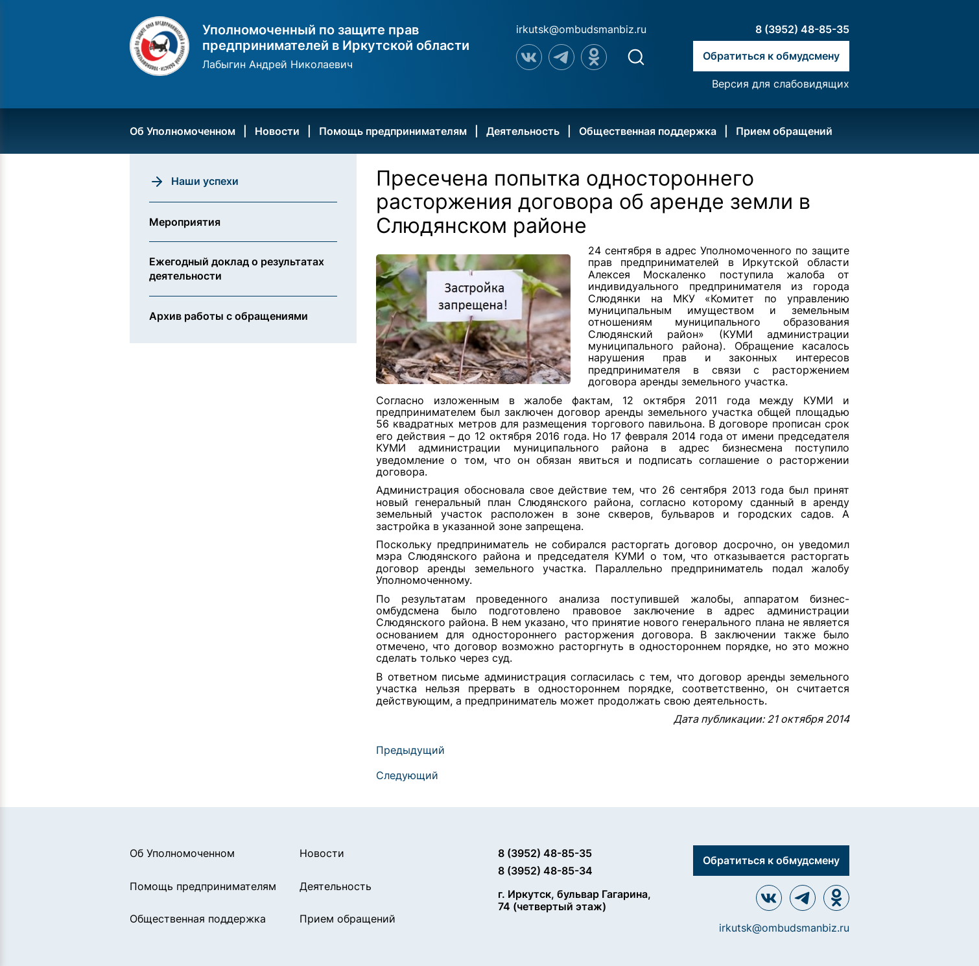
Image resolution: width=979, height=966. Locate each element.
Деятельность (523, 131)
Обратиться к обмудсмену (771, 55)
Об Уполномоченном (182, 131)
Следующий (407, 775)
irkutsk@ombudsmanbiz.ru (581, 29)
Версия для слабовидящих (780, 83)
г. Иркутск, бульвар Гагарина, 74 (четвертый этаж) (574, 900)
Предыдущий (410, 749)
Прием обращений (784, 131)
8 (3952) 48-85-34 (545, 870)
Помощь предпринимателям (393, 131)
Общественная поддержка (647, 131)
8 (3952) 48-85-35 (802, 29)
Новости (277, 131)
